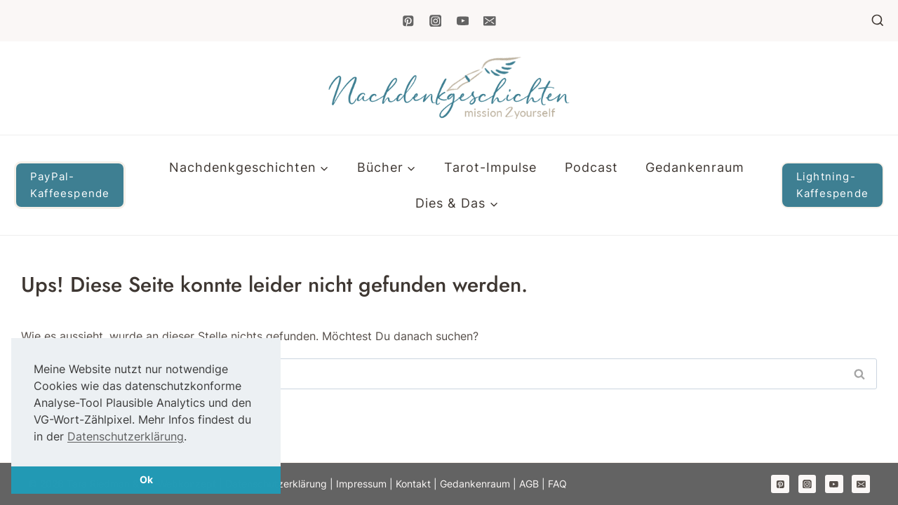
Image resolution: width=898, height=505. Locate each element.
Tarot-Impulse (490, 167)
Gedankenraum (694, 167)
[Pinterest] (408, 20)
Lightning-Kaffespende (832, 185)
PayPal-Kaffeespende (69, 185)
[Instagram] (435, 20)
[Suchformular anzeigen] (878, 21)
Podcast (591, 167)
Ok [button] (146, 479)
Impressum (361, 484)
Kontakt (413, 484)
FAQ (557, 484)
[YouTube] (462, 20)
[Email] (489, 20)
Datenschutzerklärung (125, 436)
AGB (530, 484)
